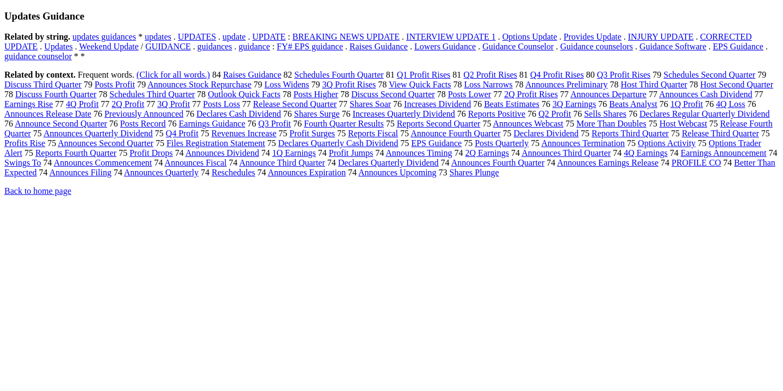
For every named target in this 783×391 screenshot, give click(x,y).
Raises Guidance (379, 46)
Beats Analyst (633, 104)
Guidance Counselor (518, 46)
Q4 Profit (182, 133)
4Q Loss (730, 104)
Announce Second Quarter (61, 123)
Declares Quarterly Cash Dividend (338, 143)
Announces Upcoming (397, 172)
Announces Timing (419, 152)
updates (158, 36)
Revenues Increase (244, 133)
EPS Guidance (738, 46)
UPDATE (268, 36)
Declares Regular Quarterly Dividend (704, 113)
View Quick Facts (420, 84)
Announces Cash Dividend (706, 94)
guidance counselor (38, 56)
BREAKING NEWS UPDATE (346, 36)
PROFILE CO (696, 162)
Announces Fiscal (196, 162)
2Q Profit (127, 104)
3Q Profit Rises (349, 84)
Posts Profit (115, 84)
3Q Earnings (574, 104)
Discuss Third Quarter (43, 84)
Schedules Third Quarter (152, 94)
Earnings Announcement (724, 152)
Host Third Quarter (653, 84)
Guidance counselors (596, 46)
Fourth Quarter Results (344, 123)
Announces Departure (608, 94)
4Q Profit (82, 104)
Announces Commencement (103, 162)
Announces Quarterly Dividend (98, 133)
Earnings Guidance (212, 123)
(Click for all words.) (173, 74)
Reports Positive (496, 113)
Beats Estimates (511, 104)
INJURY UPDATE (661, 36)
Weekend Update (109, 46)
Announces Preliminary (566, 84)
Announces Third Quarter (566, 152)
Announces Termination (583, 143)
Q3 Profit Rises (624, 74)
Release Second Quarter (295, 104)
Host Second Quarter (736, 84)
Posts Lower (470, 94)
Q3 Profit (274, 123)
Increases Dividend (437, 104)
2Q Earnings (487, 152)
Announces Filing (80, 172)
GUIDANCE (168, 46)
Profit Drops (151, 152)
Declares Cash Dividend (238, 113)
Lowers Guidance (445, 46)
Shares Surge (317, 113)
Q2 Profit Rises (490, 74)
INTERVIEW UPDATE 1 (451, 36)
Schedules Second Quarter (709, 74)
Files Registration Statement (215, 143)
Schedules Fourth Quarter (338, 74)
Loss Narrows (488, 84)
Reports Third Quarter (630, 133)
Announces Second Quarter (105, 143)
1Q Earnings (293, 152)
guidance (254, 46)
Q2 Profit (554, 113)
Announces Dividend (222, 152)
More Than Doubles (611, 123)
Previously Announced (143, 113)
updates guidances (104, 36)
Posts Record (143, 123)
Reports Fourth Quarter (75, 152)
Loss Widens (286, 84)
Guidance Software (672, 46)
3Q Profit (173, 104)
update (234, 36)
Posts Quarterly (502, 143)
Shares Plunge (474, 172)
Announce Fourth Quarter (455, 133)
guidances (214, 46)
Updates (58, 46)
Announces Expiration (307, 172)
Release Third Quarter (720, 133)
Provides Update (593, 36)
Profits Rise (24, 143)
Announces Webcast (528, 123)
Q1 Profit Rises (424, 74)
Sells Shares (605, 113)
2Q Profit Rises (531, 94)
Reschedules (233, 172)
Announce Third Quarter (282, 162)
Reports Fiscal (373, 133)
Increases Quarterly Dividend (403, 113)
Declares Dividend (546, 133)
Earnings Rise (28, 104)
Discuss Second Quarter (393, 94)
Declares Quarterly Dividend (388, 162)
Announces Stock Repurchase (199, 84)
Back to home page (37, 190)
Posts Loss (221, 104)
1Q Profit (686, 104)
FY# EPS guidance (310, 46)
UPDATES (197, 36)
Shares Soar (370, 104)
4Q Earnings (645, 152)
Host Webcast (683, 123)
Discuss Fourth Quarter (55, 94)
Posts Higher (316, 94)
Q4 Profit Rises (557, 74)
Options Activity (666, 143)
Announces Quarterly (161, 172)
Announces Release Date (47, 113)
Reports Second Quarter (439, 123)
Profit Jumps (351, 152)
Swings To (22, 162)
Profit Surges (312, 133)
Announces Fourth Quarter (498, 162)
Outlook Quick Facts (244, 94)
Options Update (529, 36)
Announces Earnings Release (607, 162)
